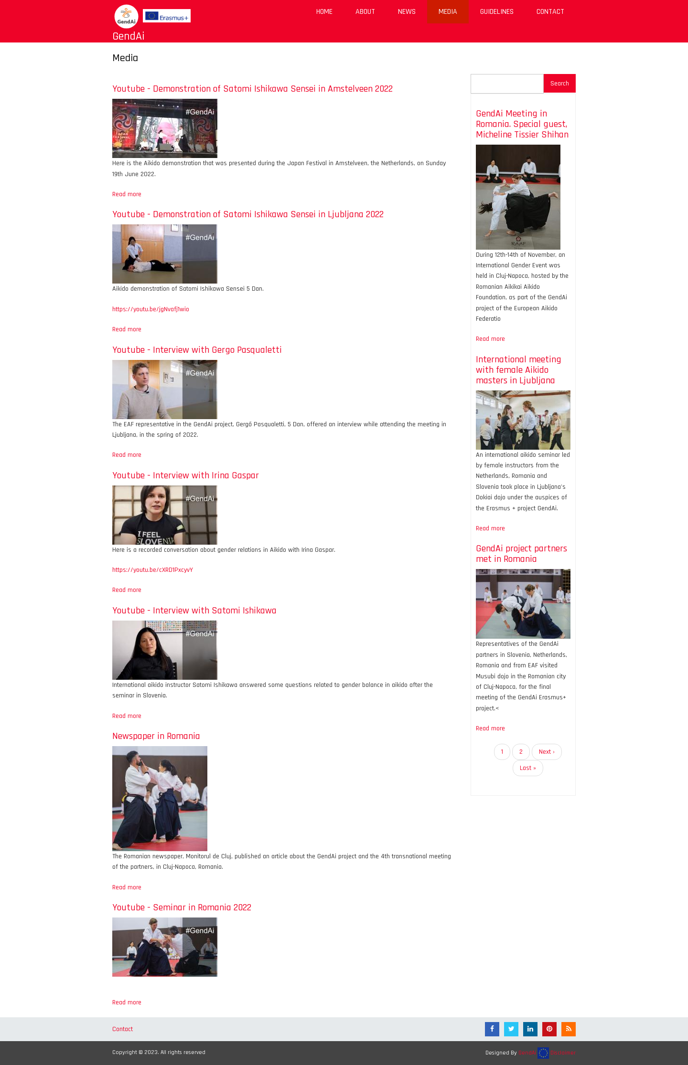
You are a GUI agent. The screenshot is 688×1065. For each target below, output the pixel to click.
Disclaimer (563, 1052)
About (365, 12)
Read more (126, 194)
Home (324, 12)
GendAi (128, 36)
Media (448, 12)
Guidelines (497, 12)
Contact (550, 12)
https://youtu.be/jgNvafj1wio (150, 309)
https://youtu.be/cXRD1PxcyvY (152, 570)
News (407, 12)
